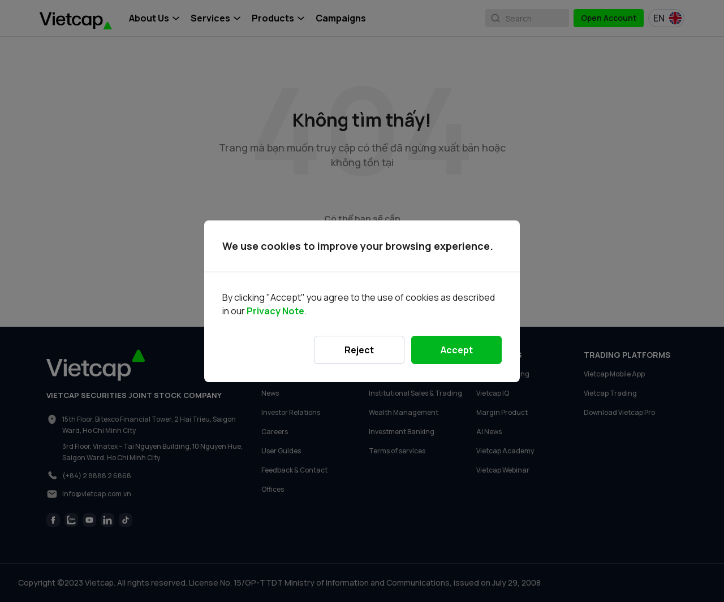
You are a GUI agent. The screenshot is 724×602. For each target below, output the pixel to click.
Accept (457, 350)
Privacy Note (275, 311)
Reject (359, 350)
